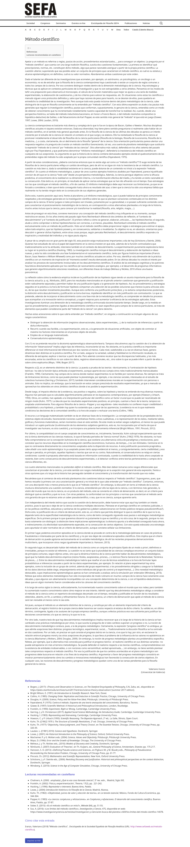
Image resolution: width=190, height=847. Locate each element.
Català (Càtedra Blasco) (142, 30)
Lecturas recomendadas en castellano (44, 55)
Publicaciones (131, 23)
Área (118, 30)
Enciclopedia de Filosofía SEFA (105, 23)
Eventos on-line (78, 23)
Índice (126, 30)
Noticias (146, 23)
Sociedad (30, 23)
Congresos (45, 23)
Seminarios (61, 23)
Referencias (32, 52)
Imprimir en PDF (34, 841)
